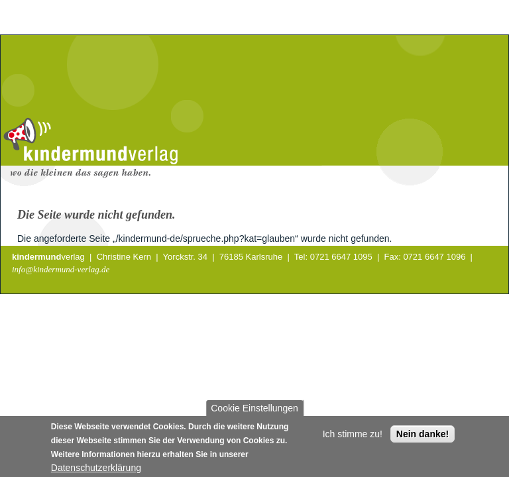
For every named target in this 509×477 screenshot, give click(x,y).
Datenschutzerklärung (96, 471)
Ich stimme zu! (352, 437)
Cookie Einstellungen (254, 411)
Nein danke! (422, 437)
